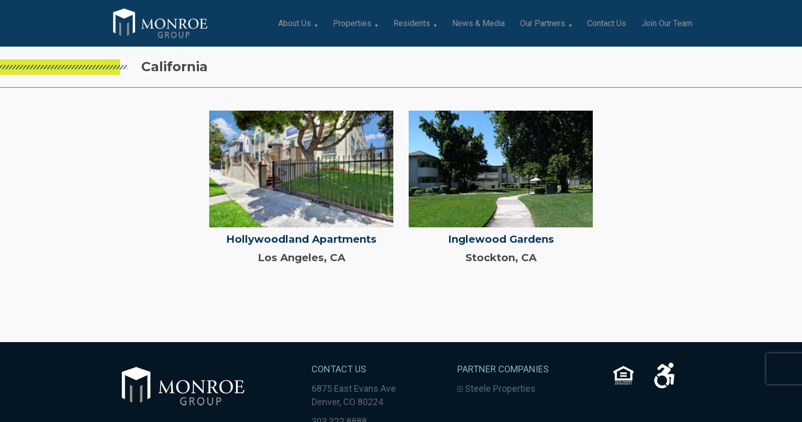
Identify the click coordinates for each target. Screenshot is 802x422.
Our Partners (542, 23)
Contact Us (606, 23)
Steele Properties (496, 388)
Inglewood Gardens (501, 239)
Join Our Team (667, 23)
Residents (411, 23)
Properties (352, 23)
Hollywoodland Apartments (301, 239)
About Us (294, 23)
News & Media (478, 23)
